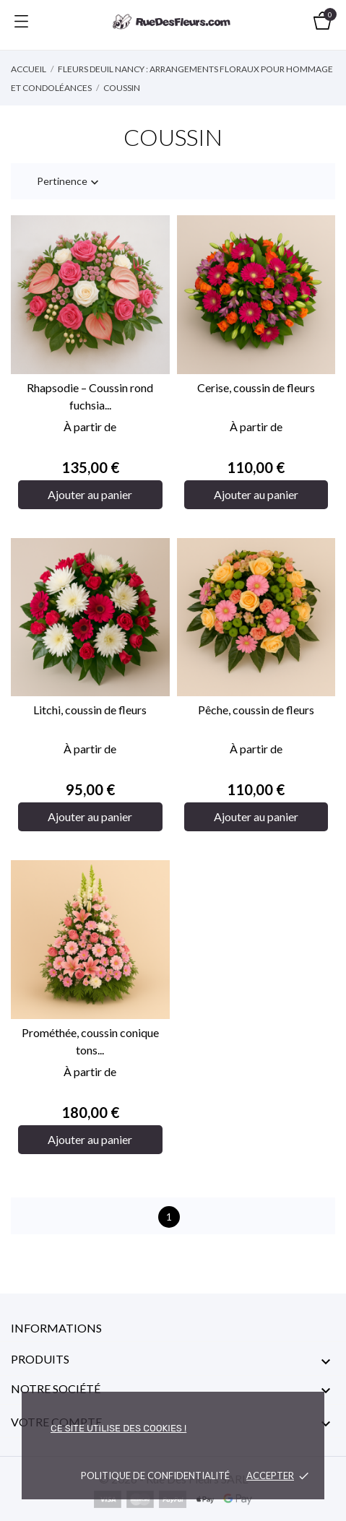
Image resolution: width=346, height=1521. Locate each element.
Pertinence (69, 182)
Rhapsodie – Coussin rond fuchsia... (90, 396)
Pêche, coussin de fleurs (256, 709)
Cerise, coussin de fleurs (256, 387)
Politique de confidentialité (155, 1475)
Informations (56, 1328)
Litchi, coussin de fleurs (90, 709)
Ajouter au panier (90, 494)
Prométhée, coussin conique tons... (90, 1041)
